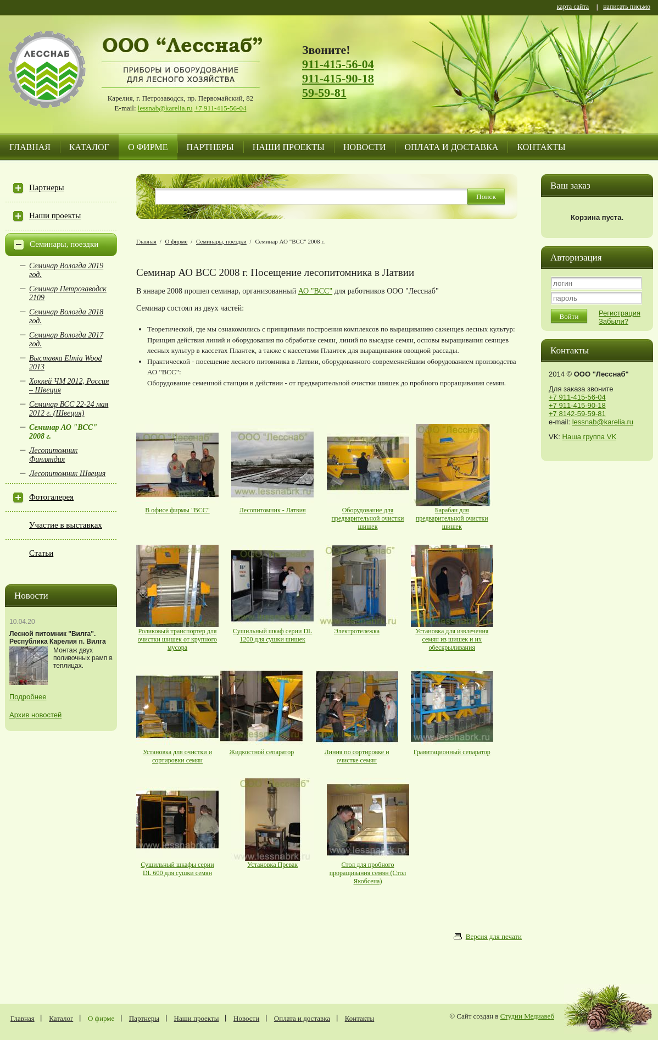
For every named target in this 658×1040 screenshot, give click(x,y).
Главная (30, 147)
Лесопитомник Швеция (67, 473)
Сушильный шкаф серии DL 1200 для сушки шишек (272, 635)
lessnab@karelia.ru (165, 108)
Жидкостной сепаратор (261, 752)
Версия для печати (494, 936)
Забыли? (613, 321)
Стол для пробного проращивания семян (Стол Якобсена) (368, 873)
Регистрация (619, 313)
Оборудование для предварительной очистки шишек (368, 518)
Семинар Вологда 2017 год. (66, 339)
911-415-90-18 (338, 78)
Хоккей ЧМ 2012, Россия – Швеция (69, 385)
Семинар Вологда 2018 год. (66, 316)
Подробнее (27, 697)
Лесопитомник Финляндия (53, 454)
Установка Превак (272, 864)
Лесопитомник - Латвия (272, 510)
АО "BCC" (315, 291)
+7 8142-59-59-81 (577, 414)
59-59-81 (324, 92)
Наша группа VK (589, 437)
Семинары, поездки (64, 244)
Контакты (541, 147)
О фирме (148, 147)
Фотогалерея (51, 497)
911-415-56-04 (338, 64)
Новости (364, 147)
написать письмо (626, 7)
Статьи (41, 553)
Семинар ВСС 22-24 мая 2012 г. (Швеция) (68, 408)
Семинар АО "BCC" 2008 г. (63, 431)
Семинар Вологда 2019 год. (66, 270)
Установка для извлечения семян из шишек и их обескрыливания (451, 639)
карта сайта (573, 7)
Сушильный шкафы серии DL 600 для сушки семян (177, 869)
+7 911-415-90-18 (577, 405)
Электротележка (357, 631)
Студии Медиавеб (527, 1016)
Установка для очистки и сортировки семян (177, 756)
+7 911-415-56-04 (220, 108)
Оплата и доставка (451, 147)
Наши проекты (289, 147)
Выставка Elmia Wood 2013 (65, 362)
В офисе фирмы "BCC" (177, 510)
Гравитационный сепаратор (452, 752)
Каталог (89, 147)
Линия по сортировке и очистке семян (356, 756)
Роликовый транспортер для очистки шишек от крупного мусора (177, 639)
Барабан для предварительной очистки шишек (452, 518)
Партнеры (210, 147)
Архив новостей (35, 715)
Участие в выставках (65, 525)
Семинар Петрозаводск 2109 (68, 293)
